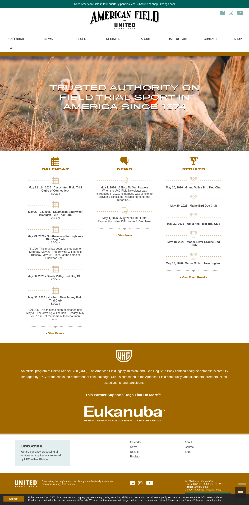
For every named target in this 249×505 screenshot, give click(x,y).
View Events (55, 333)
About (146, 39)
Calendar (16, 39)
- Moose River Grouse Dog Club (193, 243)
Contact (210, 39)
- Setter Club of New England (194, 263)
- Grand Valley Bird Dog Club (193, 187)
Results (81, 39)
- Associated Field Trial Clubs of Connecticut (55, 189)
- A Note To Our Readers (125, 187)
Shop (238, 39)
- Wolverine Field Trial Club (193, 223)
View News (125, 235)
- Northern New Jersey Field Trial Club (55, 299)
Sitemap (199, 489)
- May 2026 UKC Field (124, 218)
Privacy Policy (192, 500)
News (48, 39)
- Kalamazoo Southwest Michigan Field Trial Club (55, 213)
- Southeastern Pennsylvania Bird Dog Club (55, 238)
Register (113, 39)
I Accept (13, 498)
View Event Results (193, 277)
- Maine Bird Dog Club (193, 205)
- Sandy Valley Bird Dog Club (55, 276)
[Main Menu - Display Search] (11, 47)
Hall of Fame (178, 39)
